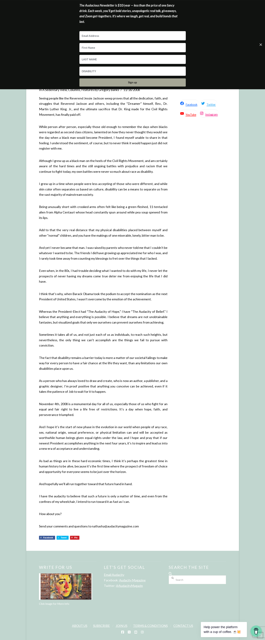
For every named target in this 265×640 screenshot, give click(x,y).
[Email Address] (132, 35)
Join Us (121, 626)
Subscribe (101, 626)
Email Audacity (114, 575)
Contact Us (183, 626)
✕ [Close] (261, 44)
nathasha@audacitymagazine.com (115, 526)
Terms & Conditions (150, 626)
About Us (79, 626)
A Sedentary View (54, 90)
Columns (74, 90)
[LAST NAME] (132, 59)
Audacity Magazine (132, 580)
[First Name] (132, 47)
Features (87, 90)
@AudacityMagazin (129, 586)
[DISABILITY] (132, 71)
